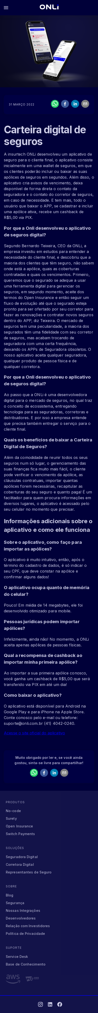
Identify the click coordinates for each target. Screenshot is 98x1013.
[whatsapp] (55, 104)
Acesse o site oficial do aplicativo (34, 733)
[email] (85, 104)
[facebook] (65, 104)
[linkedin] (75, 104)
